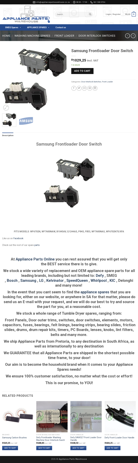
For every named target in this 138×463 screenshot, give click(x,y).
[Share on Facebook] (73, 88)
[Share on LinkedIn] (95, 88)
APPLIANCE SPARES (38, 27)
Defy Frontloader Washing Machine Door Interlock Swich (50, 439)
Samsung (28, 280)
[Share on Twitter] (79, 88)
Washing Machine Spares (32, 35)
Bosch (12, 280)
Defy (100, 275)
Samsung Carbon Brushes (14, 437)
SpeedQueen (77, 280)
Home (6, 35)
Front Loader (64, 35)
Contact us (60, 27)
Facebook (18, 238)
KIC (112, 280)
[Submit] (90, 14)
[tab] (7, 135)
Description (7, 135)
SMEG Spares (13, 27)
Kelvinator (55, 280)
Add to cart (82, 71)
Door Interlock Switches (96, 35)
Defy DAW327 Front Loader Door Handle (86, 439)
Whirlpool (99, 280)
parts (37, 245)
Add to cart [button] (10, 448)
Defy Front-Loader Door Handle (119, 437)
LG (41, 280)
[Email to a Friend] (84, 88)
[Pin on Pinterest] (89, 88)
